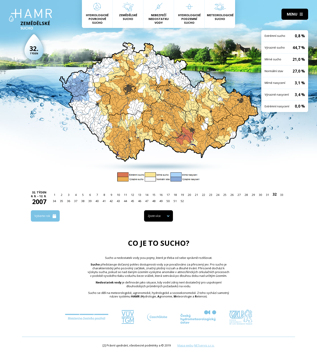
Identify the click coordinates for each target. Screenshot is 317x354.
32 (275, 194)
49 (160, 201)
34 (54, 201)
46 (139, 201)
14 (146, 195)
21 (196, 195)
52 (182, 201)
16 (160, 195)
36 (68, 201)
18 (175, 195)
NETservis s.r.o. (204, 345)
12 (132, 195)
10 (118, 195)
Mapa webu (185, 345)
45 (132, 201)
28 (246, 195)
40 (97, 201)
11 (125, 195)
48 (153, 201)
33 (281, 195)
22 (203, 195)
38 (82, 201)
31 (267, 195)
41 (104, 201)
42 (111, 201)
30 (260, 195)
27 (239, 195)
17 (168, 195)
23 (210, 195)
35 (61, 201)
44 (125, 201)
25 (224, 195)
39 (89, 201)
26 (232, 195)
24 (217, 195)
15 (153, 195)
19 (182, 195)
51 (175, 201)
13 (139, 195)
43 (118, 201)
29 (253, 195)
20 (189, 195)
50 (168, 201)
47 (146, 201)
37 (75, 201)
